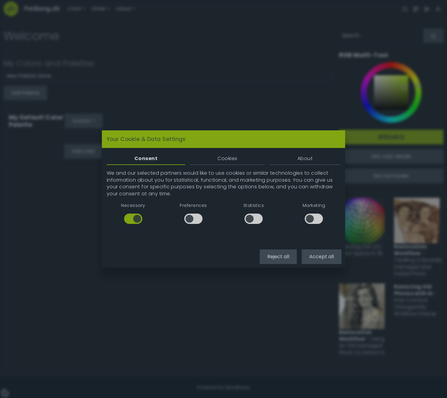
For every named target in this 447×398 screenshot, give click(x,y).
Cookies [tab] (227, 158)
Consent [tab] (146, 158)
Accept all (321, 256)
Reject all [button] (278, 256)
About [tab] (305, 158)
